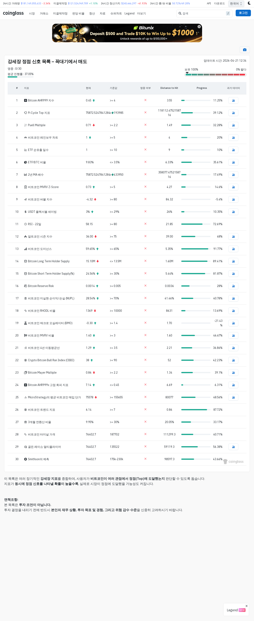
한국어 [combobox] (234, 3)
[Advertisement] (127, 604)
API (209, 3)
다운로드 (219, 3)
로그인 (243, 13)
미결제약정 (60, 13)
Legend (130, 13)
